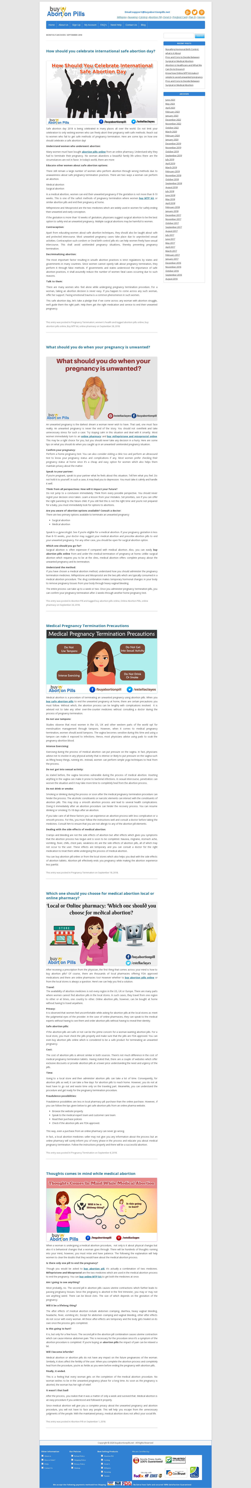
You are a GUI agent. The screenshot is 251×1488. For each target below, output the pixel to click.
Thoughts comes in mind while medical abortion (91, 1173)
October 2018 (172, 179)
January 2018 (171, 211)
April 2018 (170, 203)
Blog (143, 25)
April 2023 (170, 107)
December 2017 (173, 215)
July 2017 (169, 235)
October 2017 (172, 223)
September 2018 (173, 183)
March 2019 (171, 167)
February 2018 (172, 207)
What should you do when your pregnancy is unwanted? (98, 346)
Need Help (116, 25)
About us (48, 1456)
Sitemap (77, 1468)
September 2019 (173, 155)
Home (52, 25)
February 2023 (172, 111)
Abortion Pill (155, 17)
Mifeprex (121, 17)
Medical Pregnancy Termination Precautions (87, 625)
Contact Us (131, 25)
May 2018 (170, 199)
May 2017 (170, 243)
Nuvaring (132, 17)
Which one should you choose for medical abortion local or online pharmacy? (100, 895)
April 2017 (170, 246)
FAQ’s (103, 25)
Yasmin (201, 17)
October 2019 (172, 151)
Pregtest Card (180, 17)
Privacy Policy (79, 1464)
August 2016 (171, 278)
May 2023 (170, 103)
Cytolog (143, 17)
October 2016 (172, 270)
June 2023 (170, 99)
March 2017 (171, 250)
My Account (90, 25)
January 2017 (171, 258)
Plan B (192, 17)
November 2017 (173, 219)
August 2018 (171, 187)
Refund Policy (79, 1456)
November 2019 (173, 147)
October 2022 (172, 127)
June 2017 (170, 239)
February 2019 (172, 171)
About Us (63, 25)
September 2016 (173, 274)
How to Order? (50, 1460)
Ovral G (167, 17)
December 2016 (173, 262)
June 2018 (170, 195)
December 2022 (173, 119)
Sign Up (76, 25)
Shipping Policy (80, 1460)
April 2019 (170, 163)
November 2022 (173, 123)
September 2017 (173, 227)
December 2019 (173, 143)
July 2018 (169, 191)
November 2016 (173, 266)
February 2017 (172, 254)
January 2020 (171, 139)
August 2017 (171, 231)
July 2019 (169, 159)
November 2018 (173, 175)
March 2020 (171, 131)
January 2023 (171, 115)
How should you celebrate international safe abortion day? (100, 50)
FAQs (47, 1464)
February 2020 (172, 135)
